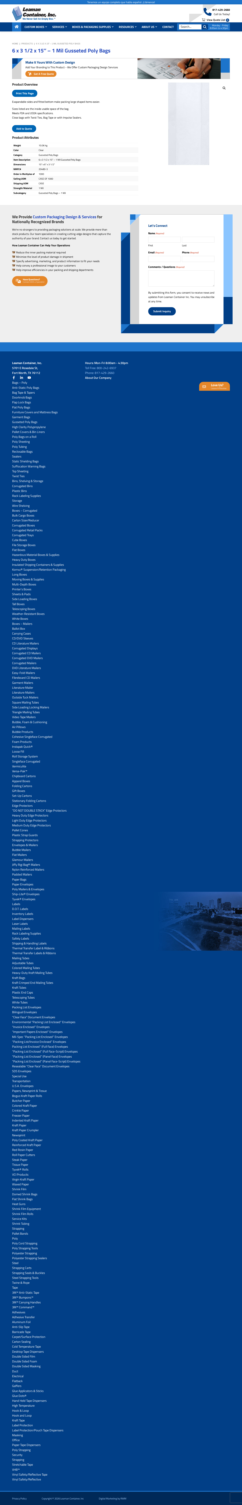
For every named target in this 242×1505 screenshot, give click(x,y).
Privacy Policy (19, 1498)
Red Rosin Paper (22, 1149)
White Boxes (20, 618)
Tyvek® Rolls (20, 1169)
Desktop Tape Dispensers (28, 1351)
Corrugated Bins (22, 485)
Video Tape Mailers (24, 716)
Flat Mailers (19, 854)
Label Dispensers (22, 918)
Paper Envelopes (22, 883)
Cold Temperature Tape (26, 1346)
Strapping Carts (21, 1267)
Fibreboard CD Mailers (26, 677)
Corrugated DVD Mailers (27, 657)
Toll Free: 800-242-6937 (100, 367)
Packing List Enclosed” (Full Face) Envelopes (40, 1046)
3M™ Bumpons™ (22, 1296)
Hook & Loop (20, 1410)
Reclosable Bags (22, 451)
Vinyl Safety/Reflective (26, 1478)
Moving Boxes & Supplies (28, 579)
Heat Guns (18, 1203)
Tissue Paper (20, 1164)
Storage (17, 500)
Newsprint (18, 1134)
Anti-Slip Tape (21, 1326)
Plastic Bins (19, 490)
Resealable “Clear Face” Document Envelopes (40, 1065)
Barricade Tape (21, 1331)
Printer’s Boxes (21, 588)
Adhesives (18, 1311)
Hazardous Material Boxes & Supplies (35, 554)
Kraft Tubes (19, 987)
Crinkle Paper (20, 1110)
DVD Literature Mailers (26, 667)
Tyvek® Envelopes (23, 898)
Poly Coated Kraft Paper (27, 1139)
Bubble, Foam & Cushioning (29, 721)
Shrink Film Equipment (26, 1208)
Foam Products (22, 741)
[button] (224, 88)
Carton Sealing (21, 1341)
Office (16, 1439)
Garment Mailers (22, 682)
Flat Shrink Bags (22, 1198)
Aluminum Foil (21, 1321)
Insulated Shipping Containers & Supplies (38, 564)
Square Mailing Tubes (25, 701)
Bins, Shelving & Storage (27, 480)
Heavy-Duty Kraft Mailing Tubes (32, 972)
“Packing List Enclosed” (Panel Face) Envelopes (42, 1056)
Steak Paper (19, 1159)
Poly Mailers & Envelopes (28, 888)
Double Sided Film (23, 1356)
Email (156, 252)
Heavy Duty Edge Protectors (30, 815)
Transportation (21, 1080)
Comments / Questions (166, 267)
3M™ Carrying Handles (26, 1301)
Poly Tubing (19, 446)
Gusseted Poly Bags (24, 421)
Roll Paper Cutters (23, 1154)
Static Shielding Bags (25, 461)
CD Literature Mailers (25, 642)
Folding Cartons (22, 785)
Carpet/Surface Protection (28, 1336)
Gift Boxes (18, 790)
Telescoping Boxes (23, 608)
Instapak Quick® (22, 746)
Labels (16, 903)
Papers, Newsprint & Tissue (29, 1090)
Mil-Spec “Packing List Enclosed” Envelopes (40, 1036)
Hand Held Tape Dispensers (29, 1400)
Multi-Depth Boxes (24, 583)
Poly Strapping (21, 1449)
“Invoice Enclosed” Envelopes (31, 1026)
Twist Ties (18, 475)
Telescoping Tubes (23, 997)
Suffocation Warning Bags (28, 465)
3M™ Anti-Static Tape (25, 1292)
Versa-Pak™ (19, 770)
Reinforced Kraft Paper (26, 1144)
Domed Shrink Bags (24, 1193)
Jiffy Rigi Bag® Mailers (26, 864)
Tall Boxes (18, 603)
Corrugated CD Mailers (26, 652)
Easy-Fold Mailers (23, 672)
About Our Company (98, 377)
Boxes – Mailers (22, 623)
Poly (15, 1237)
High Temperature (23, 1405)
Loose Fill (18, 751)
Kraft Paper (19, 1124)
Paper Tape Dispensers (26, 1444)
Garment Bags (21, 416)
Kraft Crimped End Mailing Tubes (32, 982)
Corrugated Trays (23, 534)
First (150, 245)
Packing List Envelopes (26, 1006)
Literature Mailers (23, 692)
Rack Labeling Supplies (26, 495)
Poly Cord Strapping (24, 1242)
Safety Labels (20, 938)
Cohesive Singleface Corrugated (32, 736)
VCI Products (20, 1174)
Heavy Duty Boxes (23, 559)
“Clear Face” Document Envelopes (33, 1016)
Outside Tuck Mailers (25, 697)
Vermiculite (19, 765)
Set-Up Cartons (22, 795)
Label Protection (22, 1424)
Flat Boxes (18, 549)
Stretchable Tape (22, 1464)
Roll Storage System (25, 756)
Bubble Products (22, 731)
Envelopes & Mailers (25, 844)
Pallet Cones (20, 829)
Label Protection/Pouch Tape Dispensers (37, 1429)
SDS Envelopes (21, 1070)
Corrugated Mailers (24, 662)
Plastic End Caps (22, 992)
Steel (15, 1262)
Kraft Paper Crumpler (25, 1129)
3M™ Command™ (23, 1306)
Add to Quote (24, 129)
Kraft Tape (18, 1419)
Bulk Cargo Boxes (23, 514)
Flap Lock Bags (21, 401)
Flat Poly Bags (21, 406)
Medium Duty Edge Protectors (31, 824)
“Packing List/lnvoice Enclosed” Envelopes (39, 1041)
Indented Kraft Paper (25, 1119)
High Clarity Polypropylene (29, 426)
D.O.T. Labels (20, 908)
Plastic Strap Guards (25, 834)
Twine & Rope (21, 1282)
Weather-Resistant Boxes (28, 613)
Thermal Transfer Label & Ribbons (33, 947)
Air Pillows (19, 726)
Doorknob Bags (22, 396)
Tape (15, 1287)
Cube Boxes (19, 539)
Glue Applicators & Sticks (28, 1390)
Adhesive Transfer (23, 1316)
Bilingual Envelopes (24, 1011)
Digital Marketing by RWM (112, 1498)
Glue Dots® (19, 1395)
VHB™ (16, 1469)
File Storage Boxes (23, 544)
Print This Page (25, 93)
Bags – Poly (19, 382)
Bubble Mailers (21, 849)
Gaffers (16, 1385)
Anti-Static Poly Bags (25, 387)
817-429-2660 (221, 11)
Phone (190, 252)
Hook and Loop (22, 1415)
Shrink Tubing (20, 1223)
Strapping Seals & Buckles (28, 1272)
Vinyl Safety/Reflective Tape (29, 1474)
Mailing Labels (21, 928)
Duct (15, 1370)
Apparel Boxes (21, 780)
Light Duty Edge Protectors (29, 819)
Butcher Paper (21, 1100)
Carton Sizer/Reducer (25, 520)
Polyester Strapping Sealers (29, 1257)
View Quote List (215, 20)
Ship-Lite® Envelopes (25, 893)
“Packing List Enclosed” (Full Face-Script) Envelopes (45, 1051)
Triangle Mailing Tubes (26, 711)
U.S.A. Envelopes (22, 1085)
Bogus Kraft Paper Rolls (27, 1095)
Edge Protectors (22, 805)
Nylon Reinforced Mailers (28, 869)
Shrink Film (19, 1188)
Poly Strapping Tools (25, 1247)
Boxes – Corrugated (24, 510)
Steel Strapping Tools (25, 1277)
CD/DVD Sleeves (22, 638)
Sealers (16, 455)
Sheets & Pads (21, 593)
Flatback (17, 1380)
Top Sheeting (20, 470)
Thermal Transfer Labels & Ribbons (34, 952)
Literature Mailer (22, 687)
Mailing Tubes (20, 957)
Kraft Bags (18, 977)
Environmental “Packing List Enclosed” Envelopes (43, 1021)
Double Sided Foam (24, 1360)
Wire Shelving (21, 505)
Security (17, 1454)
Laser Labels (20, 923)
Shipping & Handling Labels (29, 942)
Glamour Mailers (22, 859)
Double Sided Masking (26, 1365)
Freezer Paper (21, 1115)
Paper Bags (19, 879)
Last (184, 245)
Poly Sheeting (21, 441)
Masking (17, 1434)
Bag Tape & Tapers (23, 392)
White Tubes (20, 1001)
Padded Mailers (22, 874)
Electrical (18, 1375)
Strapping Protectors (25, 839)
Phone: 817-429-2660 (99, 372)
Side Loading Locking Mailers (30, 706)
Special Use (19, 1075)
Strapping (18, 1228)
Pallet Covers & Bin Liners (28, 431)
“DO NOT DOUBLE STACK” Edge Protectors (39, 810)
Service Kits (19, 1218)
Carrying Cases (21, 633)
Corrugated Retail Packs (27, 529)
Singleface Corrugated (26, 760)
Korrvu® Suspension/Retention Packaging (39, 569)
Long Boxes (19, 573)
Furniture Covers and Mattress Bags (35, 411)
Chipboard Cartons (24, 775)
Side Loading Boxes (24, 598)
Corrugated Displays (25, 647)
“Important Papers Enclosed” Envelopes (37, 1031)
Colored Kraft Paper (24, 1105)
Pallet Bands (20, 1233)
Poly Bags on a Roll (24, 436)
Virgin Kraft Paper (23, 1178)
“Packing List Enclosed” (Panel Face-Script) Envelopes (46, 1060)
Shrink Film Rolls (22, 1213)
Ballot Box (18, 628)
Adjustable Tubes (22, 962)
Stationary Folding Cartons (29, 800)
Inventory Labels (22, 913)
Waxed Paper (20, 1183)
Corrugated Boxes (23, 524)
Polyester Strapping (24, 1252)
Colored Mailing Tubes (26, 967)
